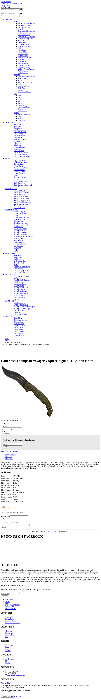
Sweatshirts (22, 109)
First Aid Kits (18, 227)
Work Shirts (22, 50)
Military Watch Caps (21, 293)
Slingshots (17, 149)
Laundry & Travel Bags (22, 267)
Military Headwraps (20, 291)
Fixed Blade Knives (20, 160)
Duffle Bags (18, 257)
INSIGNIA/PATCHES (12, 605)
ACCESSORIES (10, 607)
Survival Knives (19, 170)
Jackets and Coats (24, 35)
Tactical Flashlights (20, 314)
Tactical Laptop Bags (21, 270)
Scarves (16, 299)
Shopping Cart (10, 618)
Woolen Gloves (19, 335)
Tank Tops (21, 88)
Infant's (16, 113)
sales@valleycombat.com (16, 676)
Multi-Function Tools (21, 181)
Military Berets (19, 286)
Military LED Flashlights (22, 308)
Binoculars (17, 126)
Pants (20, 118)
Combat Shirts (23, 54)
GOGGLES (9, 602)
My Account (9, 646)
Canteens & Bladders (21, 219)
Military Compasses (20, 234)
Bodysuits (21, 120)
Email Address (6, 525)
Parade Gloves (18, 329)
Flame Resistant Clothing (26, 23)
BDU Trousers (23, 73)
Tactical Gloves (19, 333)
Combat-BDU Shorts (25, 46)
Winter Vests (22, 78)
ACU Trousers (23, 71)
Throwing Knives (19, 172)
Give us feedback (52, 532)
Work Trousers (23, 63)
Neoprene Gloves (19, 326)
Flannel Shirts (22, 52)
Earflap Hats (18, 278)
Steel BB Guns (19, 151)
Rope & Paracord (19, 240)
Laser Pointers (18, 137)
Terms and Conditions (12, 623)
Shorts (20, 101)
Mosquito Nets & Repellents (23, 236)
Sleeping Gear (18, 246)
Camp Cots (17, 215)
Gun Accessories (19, 130)
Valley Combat (6, 5)
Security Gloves (19, 331)
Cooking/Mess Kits (20, 223)
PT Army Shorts (23, 44)
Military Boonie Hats (21, 288)
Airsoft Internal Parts (21, 204)
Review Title (5, 516)
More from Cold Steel (9, 451)
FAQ (6, 637)
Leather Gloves (19, 324)
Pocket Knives (18, 166)
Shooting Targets (19, 147)
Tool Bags (17, 259)
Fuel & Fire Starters (20, 229)
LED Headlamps (19, 303)
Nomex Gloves (19, 327)
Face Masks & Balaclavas (22, 280)
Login (3, 2)
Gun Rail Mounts (19, 135)
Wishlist (8, 4)
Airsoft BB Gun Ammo (21, 192)
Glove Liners (18, 318)
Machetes (17, 179)
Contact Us (14, 4)
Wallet (16, 265)
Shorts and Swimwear (25, 82)
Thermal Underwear (25, 27)
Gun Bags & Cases (20, 132)
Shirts (20, 103)
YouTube (8, 663)
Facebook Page (10, 660)
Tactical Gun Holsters (21, 153)
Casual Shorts (22, 42)
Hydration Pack (19, 263)
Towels (16, 251)
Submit (6, 446)
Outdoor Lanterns (20, 310)
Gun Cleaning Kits (20, 134)
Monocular (17, 141)
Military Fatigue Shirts (25, 58)
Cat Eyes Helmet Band (21, 276)
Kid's (15, 94)
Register (8, 2)
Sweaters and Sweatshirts (26, 31)
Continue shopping (7, 697)
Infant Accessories (24, 115)
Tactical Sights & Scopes (22, 156)
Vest (19, 96)
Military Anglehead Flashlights (24, 307)
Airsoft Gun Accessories (22, 198)
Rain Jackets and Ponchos (26, 37)
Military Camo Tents (21, 232)
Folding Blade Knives (21, 162)
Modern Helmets (19, 295)
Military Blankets (19, 230)
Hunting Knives (19, 164)
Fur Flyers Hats (19, 282)
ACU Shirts (22, 59)
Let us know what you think (10, 523)
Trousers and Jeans (24, 92)
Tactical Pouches (19, 272)
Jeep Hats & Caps (20, 284)
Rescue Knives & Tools (22, 168)
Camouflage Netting (20, 213)
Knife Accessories (20, 187)
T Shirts (20, 48)
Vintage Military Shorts (26, 38)
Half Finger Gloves (20, 320)
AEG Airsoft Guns (20, 191)
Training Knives (19, 173)
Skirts (20, 80)
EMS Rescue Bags (20, 261)
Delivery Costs (10, 621)
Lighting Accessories (21, 305)
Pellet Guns (17, 143)
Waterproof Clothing (25, 25)
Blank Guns (18, 128)
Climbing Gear (19, 221)
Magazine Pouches (20, 139)
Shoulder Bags (19, 269)
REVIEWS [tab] (9, 459)
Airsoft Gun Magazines (21, 200)
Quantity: (4, 426)
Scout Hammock (19, 242)
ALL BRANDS (10, 609)
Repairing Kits (19, 238)
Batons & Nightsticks (21, 211)
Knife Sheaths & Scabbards (23, 185)
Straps (16, 249)
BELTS (7, 604)
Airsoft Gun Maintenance (22, 202)
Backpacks (17, 255)
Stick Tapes (17, 248)
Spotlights (17, 312)
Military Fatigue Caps (21, 289)
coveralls (21, 29)
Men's (16, 21)
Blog (6, 662)
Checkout (17, 697)
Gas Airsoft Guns (19, 208)
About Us (8, 632)
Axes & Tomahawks (20, 177)
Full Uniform (22, 111)
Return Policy (9, 620)
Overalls (21, 90)
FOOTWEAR (10, 600)
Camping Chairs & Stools (22, 217)
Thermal (21, 97)
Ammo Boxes (18, 124)
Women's (17, 75)
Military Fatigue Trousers (26, 69)
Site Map (8, 651)
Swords (16, 175)
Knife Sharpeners (19, 183)
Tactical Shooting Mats (21, 154)
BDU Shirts (22, 61)
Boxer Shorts (22, 40)
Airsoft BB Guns (19, 194)
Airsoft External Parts (21, 196)
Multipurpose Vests (24, 33)
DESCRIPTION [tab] (10, 455)
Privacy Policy (10, 635)
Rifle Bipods (18, 145)
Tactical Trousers (23, 67)
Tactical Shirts (23, 56)
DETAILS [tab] (8, 457)
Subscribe (5, 596)
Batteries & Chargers (21, 206)
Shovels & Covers (20, 244)
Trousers (21, 105)
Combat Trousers (23, 65)
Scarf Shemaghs (19, 297)
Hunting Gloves (19, 322)
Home (3, 4)
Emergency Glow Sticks (22, 225)
